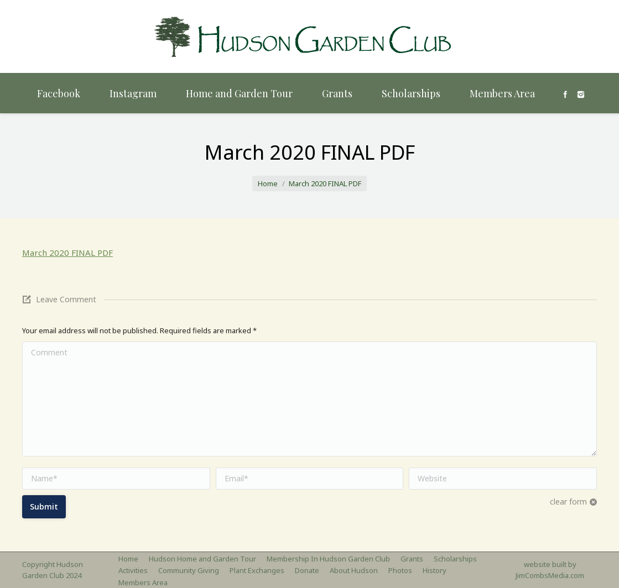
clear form (568, 501)
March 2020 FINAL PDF (67, 252)
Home (268, 183)
